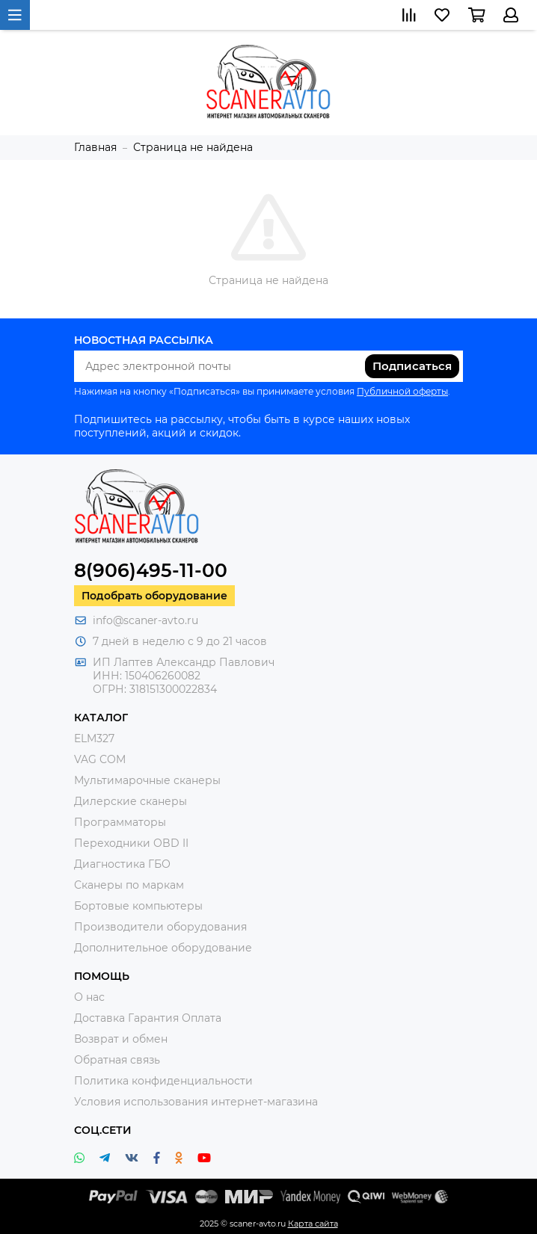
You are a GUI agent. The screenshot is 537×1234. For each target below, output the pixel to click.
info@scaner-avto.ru (145, 620)
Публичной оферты (402, 391)
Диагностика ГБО (122, 864)
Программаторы (120, 822)
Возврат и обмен (121, 1039)
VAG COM (100, 759)
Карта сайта (313, 1223)
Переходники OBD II (131, 843)
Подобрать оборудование (154, 595)
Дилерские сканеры (130, 801)
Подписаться (412, 366)
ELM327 (94, 738)
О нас (89, 997)
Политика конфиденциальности (163, 1081)
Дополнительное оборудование (163, 947)
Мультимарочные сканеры (147, 780)
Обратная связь (117, 1060)
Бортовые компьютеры (138, 906)
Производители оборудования (160, 927)
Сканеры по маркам (129, 885)
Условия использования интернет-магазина (196, 1101)
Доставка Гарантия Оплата (147, 1018)
